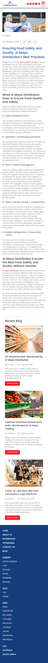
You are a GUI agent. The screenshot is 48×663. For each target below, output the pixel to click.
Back (6, 35)
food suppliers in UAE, (28, 62)
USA (4, 646)
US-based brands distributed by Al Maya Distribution (23, 358)
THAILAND (7, 619)
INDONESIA (7, 639)
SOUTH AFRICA (9, 654)
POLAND (6, 569)
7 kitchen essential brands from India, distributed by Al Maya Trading (23, 425)
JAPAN (6, 631)
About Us (7, 534)
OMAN (5, 596)
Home (5, 530)
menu (43, 5)
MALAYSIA (7, 623)
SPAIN (5, 574)
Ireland (6, 582)
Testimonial (8, 543)
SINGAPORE (8, 611)
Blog (5, 551)
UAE (4, 592)
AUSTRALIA (7, 650)
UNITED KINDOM (10, 561)
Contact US (9, 547)
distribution (9, 539)
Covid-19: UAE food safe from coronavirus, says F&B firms (22, 492)
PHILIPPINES (8, 635)
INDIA (5, 607)
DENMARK (7, 578)
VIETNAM (7, 627)
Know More (12, 383)
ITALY (5, 565)
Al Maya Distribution (10, 271)
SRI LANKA (7, 615)
